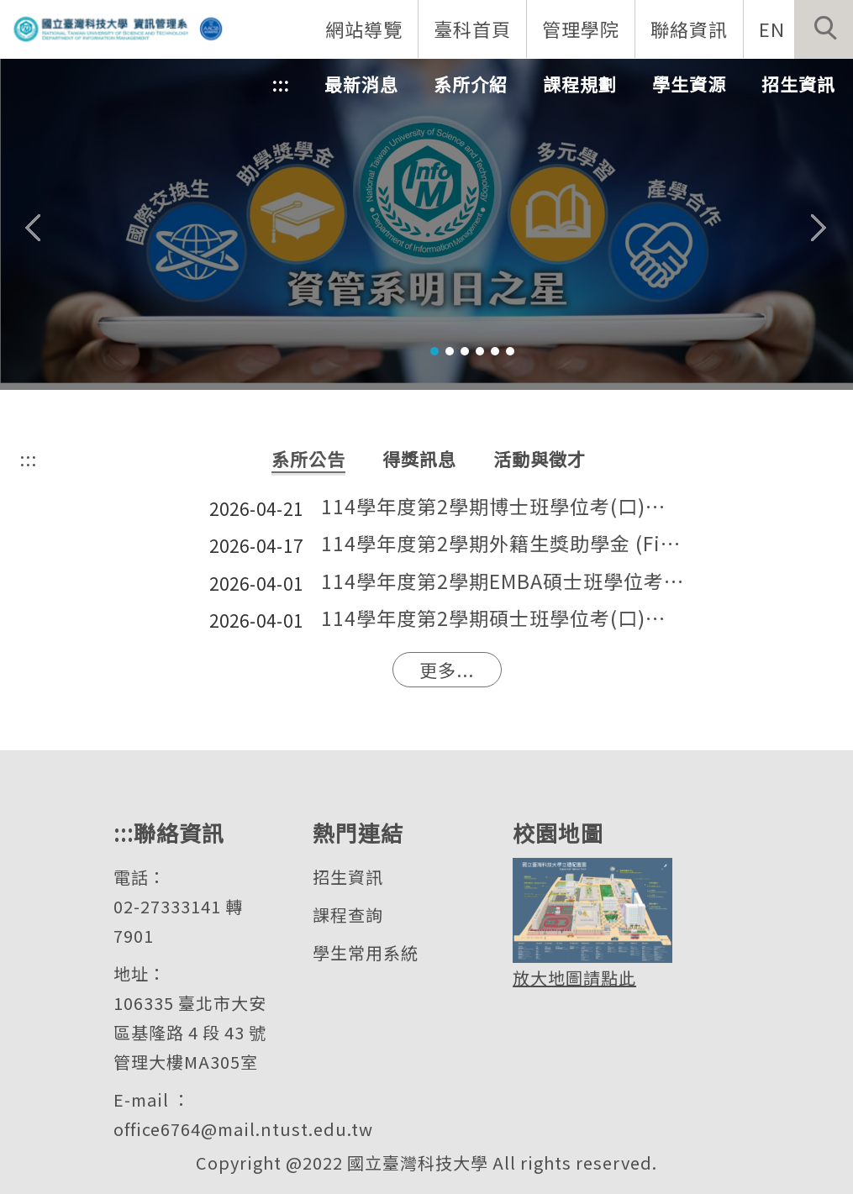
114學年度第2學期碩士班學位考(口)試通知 (503, 619)
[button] (823, 29)
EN (772, 28)
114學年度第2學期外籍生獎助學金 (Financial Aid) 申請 (503, 544)
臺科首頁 (472, 28)
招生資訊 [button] (798, 84)
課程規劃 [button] (580, 84)
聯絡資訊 (689, 28)
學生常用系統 (366, 952)
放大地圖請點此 (574, 977)
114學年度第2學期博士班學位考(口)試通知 (503, 507)
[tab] (434, 351)
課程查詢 (348, 914)
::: (280, 84)
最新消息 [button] (361, 84)
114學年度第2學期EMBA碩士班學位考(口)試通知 (503, 582)
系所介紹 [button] (471, 84)
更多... (446, 669)
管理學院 (580, 28)
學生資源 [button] (689, 84)
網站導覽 (364, 28)
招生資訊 (348, 877)
